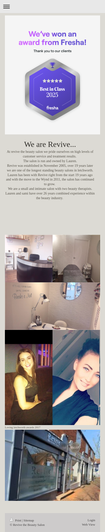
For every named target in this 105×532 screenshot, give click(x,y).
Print (16, 520)
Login (91, 520)
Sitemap (29, 520)
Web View (88, 524)
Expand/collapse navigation (52, 6)
